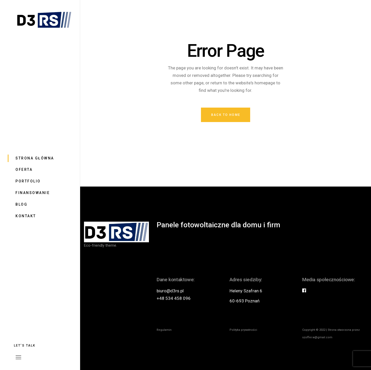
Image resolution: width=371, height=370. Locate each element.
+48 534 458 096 (174, 298)
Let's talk (25, 345)
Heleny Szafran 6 (246, 290)
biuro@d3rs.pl (170, 290)
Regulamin (164, 330)
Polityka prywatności (243, 330)
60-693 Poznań (244, 300)
